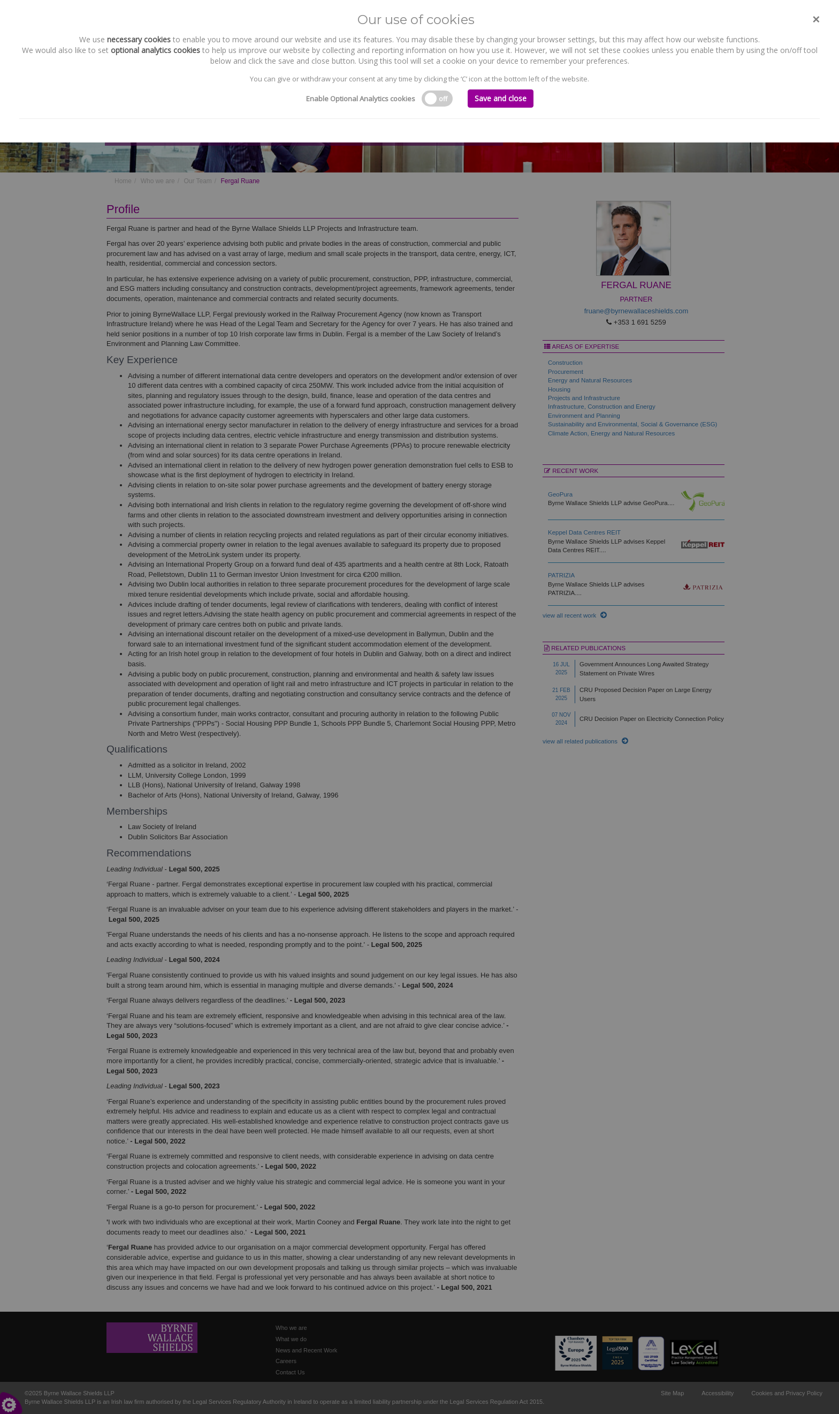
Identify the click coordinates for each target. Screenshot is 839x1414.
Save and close (501, 98)
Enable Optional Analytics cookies (360, 98)
